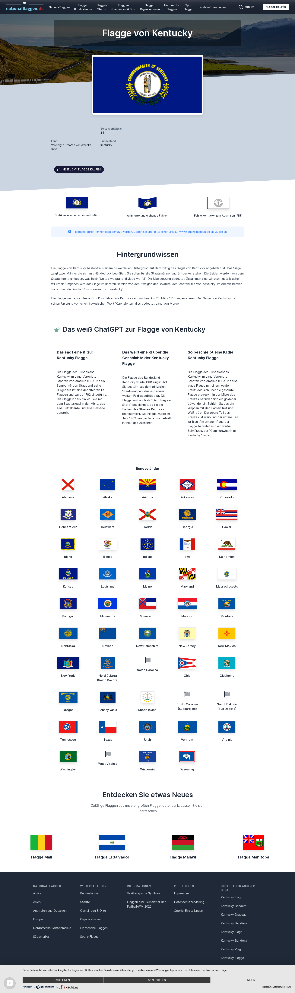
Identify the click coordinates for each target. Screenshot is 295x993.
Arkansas (187, 497)
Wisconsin (147, 769)
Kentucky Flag (231, 897)
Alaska (108, 497)
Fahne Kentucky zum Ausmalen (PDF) (218, 215)
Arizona (147, 497)
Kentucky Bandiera (234, 923)
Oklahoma (227, 675)
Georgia (187, 527)
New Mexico (227, 646)
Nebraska (68, 646)
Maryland (187, 586)
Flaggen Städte (102, 7)
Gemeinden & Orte (93, 910)
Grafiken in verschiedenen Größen (77, 215)
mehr (251, 980)
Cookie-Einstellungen (188, 910)
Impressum (181, 893)
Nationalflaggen (59, 7)
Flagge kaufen (276, 7)
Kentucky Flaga (231, 932)
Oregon (68, 710)
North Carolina (147, 670)
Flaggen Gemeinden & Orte (123, 7)
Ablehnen (63, 980)
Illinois (107, 557)
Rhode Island (147, 710)
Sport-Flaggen (90, 936)
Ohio (187, 675)
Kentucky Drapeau (233, 914)
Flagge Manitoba (253, 857)
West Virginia (107, 764)
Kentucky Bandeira (234, 940)
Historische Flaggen (171, 7)
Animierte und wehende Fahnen (147, 215)
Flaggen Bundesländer (83, 7)
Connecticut (68, 527)
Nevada (107, 646)
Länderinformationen (212, 7)
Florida (147, 527)
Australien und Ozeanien (50, 910)
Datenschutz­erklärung (189, 902)
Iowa (187, 557)
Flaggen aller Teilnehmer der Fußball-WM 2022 (146, 904)
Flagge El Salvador (112, 857)
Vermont (187, 739)
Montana (227, 616)
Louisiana (107, 586)
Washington (68, 769)
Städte (85, 902)
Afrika (37, 893)
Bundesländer (89, 893)
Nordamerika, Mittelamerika (52, 928)
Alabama (68, 497)
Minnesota (107, 616)
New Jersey (187, 646)
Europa (38, 919)
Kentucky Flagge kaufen (79, 169)
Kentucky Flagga (232, 958)
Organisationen (90, 919)
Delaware (108, 527)
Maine (147, 586)
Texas (107, 739)
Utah (147, 739)
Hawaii (227, 527)
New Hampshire (147, 646)
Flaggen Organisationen (150, 7)
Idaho (68, 557)
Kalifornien (227, 557)
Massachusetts (227, 586)
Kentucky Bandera (233, 906)
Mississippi (147, 616)
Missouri (187, 616)
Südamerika (41, 936)
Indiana (147, 557)
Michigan (68, 616)
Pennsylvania (107, 710)
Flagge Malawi (183, 857)
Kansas (68, 586)
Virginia (227, 739)
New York (68, 675)
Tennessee (68, 739)
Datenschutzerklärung (282, 987)
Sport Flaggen (189, 7)
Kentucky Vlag (231, 949)
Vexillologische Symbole (143, 893)
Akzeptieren (157, 980)
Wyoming (187, 769)
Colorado (227, 497)
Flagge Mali (41, 857)
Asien (37, 902)
